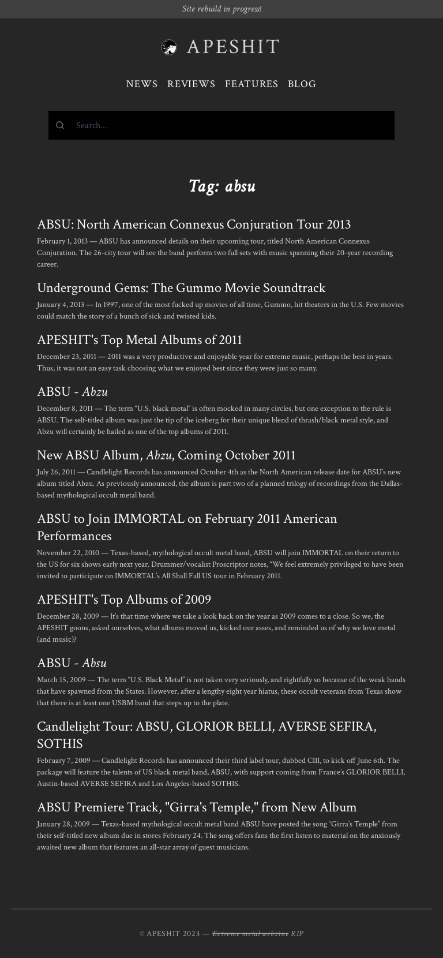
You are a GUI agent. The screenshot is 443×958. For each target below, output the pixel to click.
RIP (297, 934)
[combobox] (221, 125)
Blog (302, 84)
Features (252, 84)
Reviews (191, 84)
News (142, 84)
